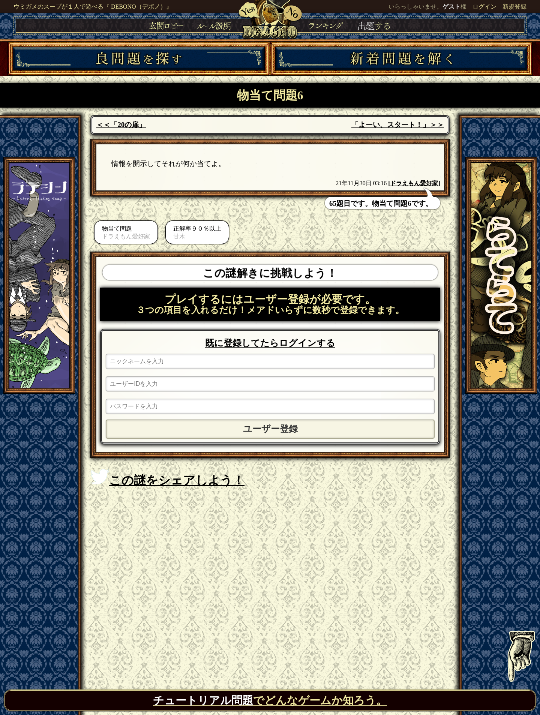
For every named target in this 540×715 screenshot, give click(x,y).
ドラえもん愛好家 (414, 183)
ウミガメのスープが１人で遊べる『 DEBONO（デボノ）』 (93, 6)
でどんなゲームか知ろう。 (270, 700)
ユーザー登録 (270, 429)
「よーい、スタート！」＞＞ (397, 125)
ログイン (484, 6)
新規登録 (514, 6)
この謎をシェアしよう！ (167, 478)
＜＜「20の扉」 (121, 125)
